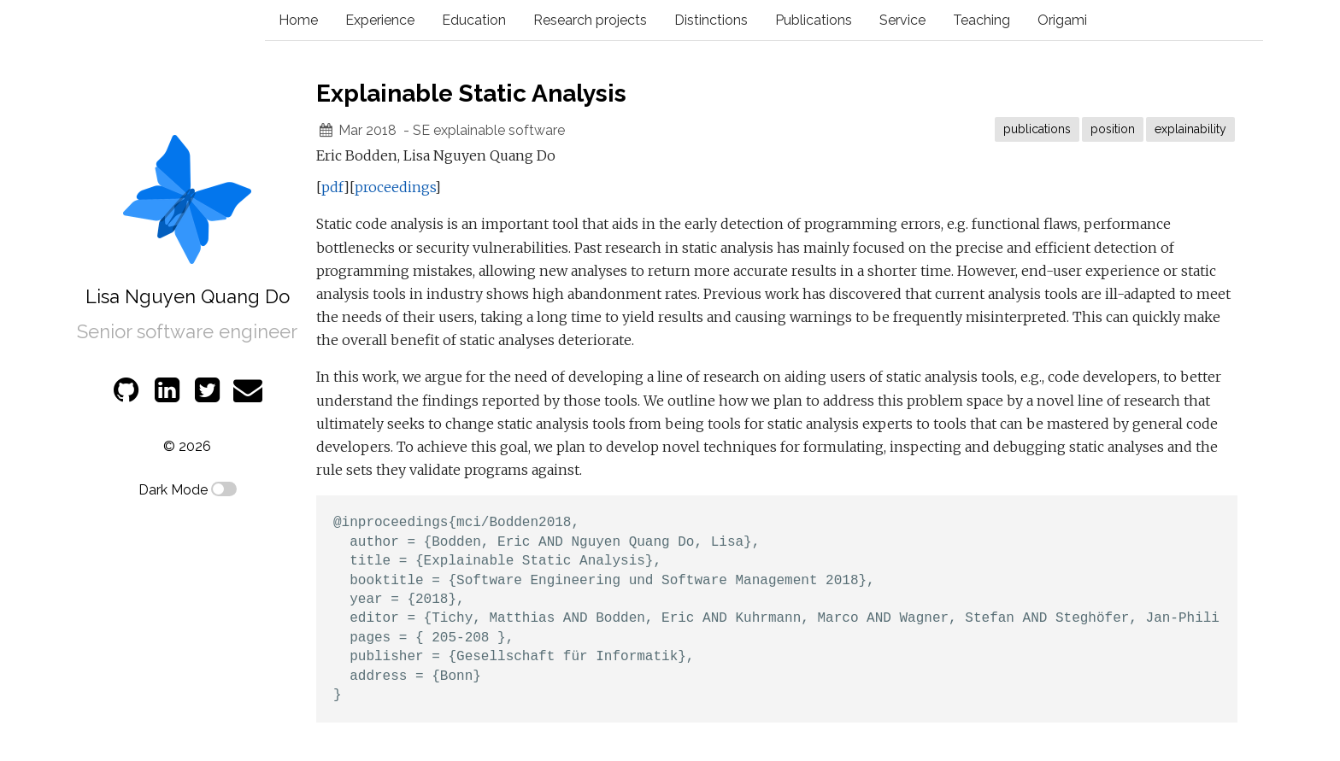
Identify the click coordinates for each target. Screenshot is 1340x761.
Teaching (981, 20)
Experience (379, 20)
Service (902, 20)
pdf (332, 187)
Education (474, 20)
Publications (813, 20)
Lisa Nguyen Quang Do (187, 296)
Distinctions (711, 20)
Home (298, 20)
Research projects (590, 20)
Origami (1062, 20)
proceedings (395, 187)
